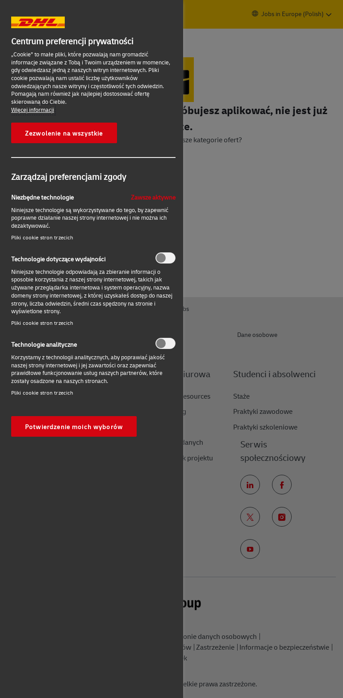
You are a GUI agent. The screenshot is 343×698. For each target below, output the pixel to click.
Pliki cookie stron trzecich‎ (42, 237)
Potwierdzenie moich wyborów (74, 426)
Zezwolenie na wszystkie (64, 132)
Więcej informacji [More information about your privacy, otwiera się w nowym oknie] (32, 110)
